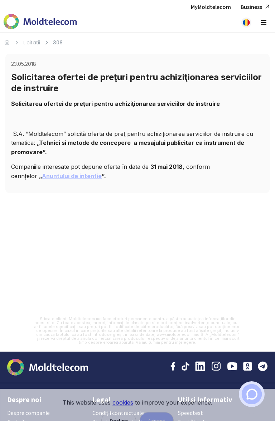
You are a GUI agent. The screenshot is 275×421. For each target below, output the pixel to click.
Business (256, 7)
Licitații (31, 42)
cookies (122, 415)
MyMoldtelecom (211, 7)
